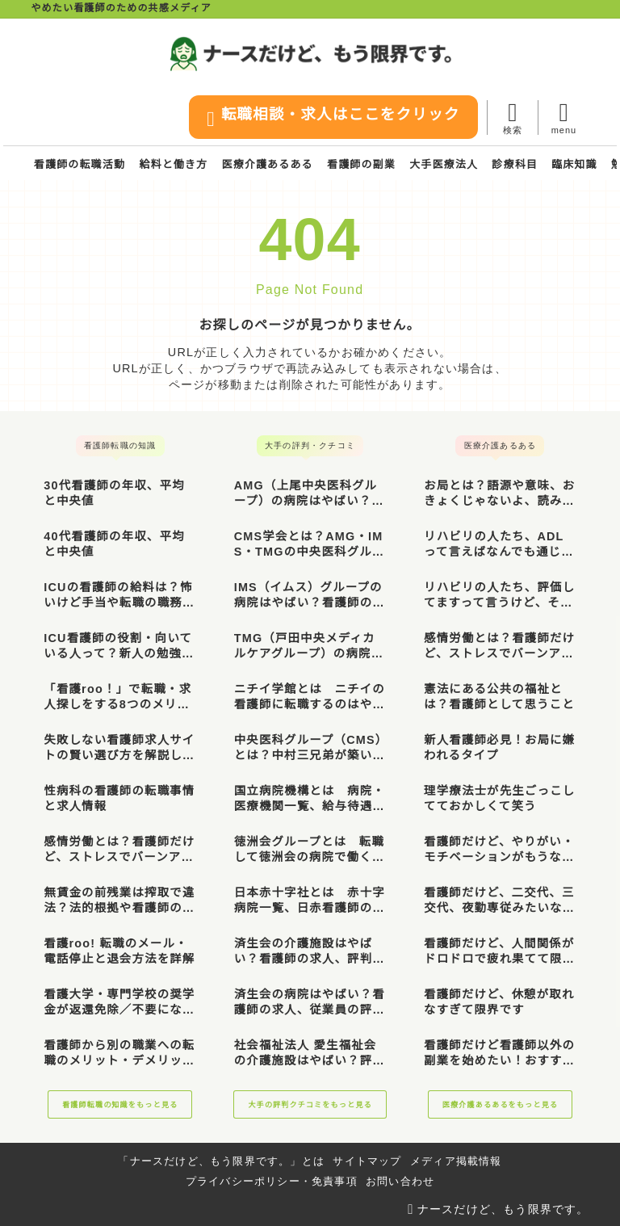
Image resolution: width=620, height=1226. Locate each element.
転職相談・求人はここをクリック (328, 118)
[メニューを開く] (563, 117)
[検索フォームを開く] (512, 117)
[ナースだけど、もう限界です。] (310, 53)
